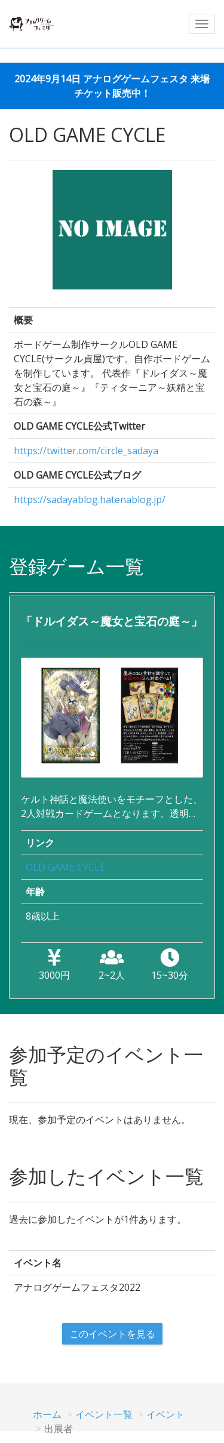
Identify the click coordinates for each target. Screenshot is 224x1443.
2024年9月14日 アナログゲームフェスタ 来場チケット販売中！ (112, 86)
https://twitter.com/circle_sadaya (86, 450)
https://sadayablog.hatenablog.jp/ (89, 499)
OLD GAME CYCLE (65, 867)
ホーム (47, 1414)
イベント (165, 1414)
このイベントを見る (112, 1333)
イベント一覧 (104, 1414)
